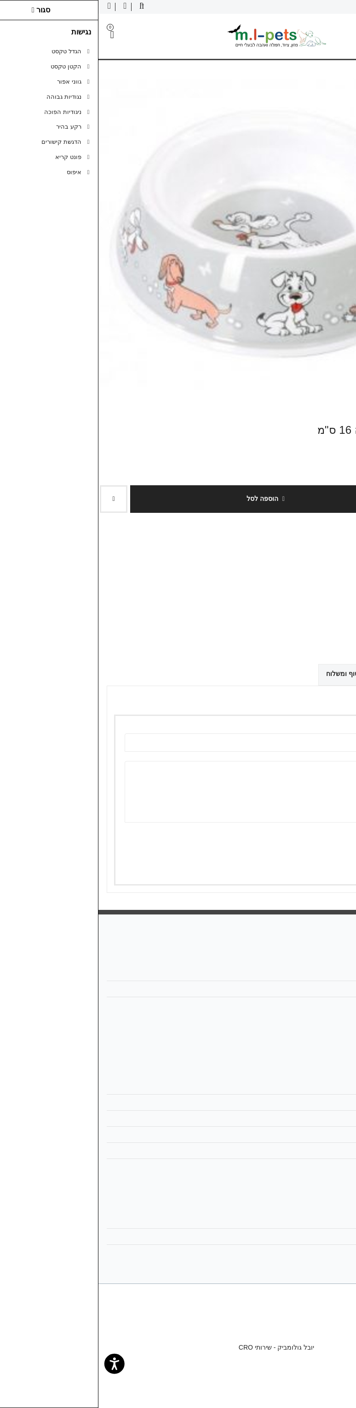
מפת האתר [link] (323, 1102)
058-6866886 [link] (319, 1005)
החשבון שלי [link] (323, 1220)
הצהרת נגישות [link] (319, 1166)
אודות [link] (331, 973)
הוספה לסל (167, 498)
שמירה (307, 865)
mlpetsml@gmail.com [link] (308, 989)
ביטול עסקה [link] (322, 1150)
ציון (326, 838)
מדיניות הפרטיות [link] (316, 1134)
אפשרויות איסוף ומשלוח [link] (260, 673)
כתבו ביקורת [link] (338, 598)
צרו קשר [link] (327, 1086)
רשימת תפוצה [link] (319, 1252)
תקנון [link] (331, 1118)
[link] (335, 1387)
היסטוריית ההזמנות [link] (313, 1236)
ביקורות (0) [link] (324, 673)
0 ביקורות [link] (302, 598)
